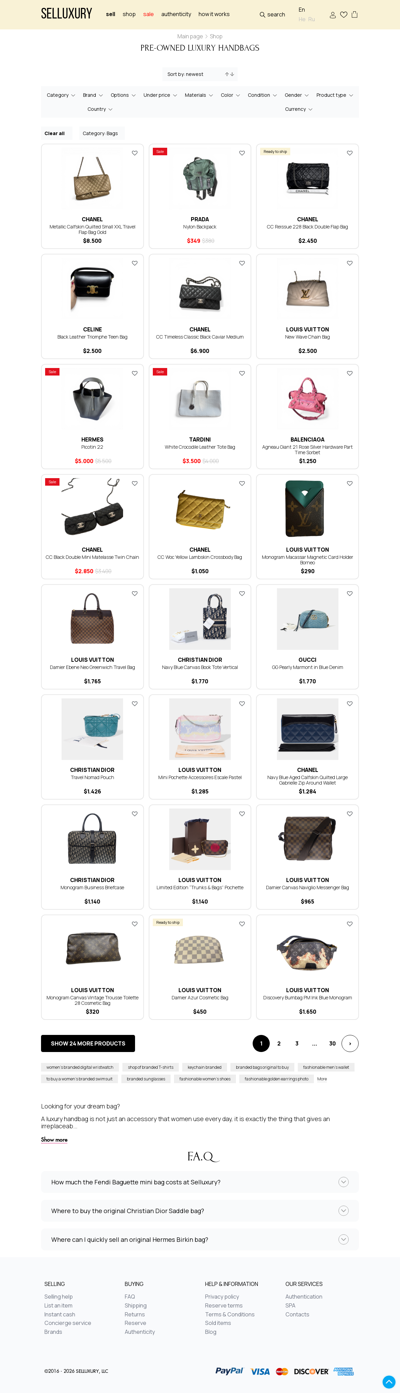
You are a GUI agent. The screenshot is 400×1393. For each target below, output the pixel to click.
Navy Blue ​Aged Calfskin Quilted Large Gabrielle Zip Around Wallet (307, 780)
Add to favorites (134, 153)
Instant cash (59, 1315)
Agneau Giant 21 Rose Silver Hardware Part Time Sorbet (307, 450)
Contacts (297, 1315)
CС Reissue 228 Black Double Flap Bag (307, 226)
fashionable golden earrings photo (276, 1079)
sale (148, 14)
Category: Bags (102, 132)
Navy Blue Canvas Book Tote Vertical (200, 667)
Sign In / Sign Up (333, 15)
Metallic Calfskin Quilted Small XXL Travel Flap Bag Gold (92, 229)
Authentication (303, 1297)
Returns (135, 1315)
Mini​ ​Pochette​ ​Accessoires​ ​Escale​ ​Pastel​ (200, 777)
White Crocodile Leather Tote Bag (200, 447)
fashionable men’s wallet (326, 1067)
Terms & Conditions (230, 1315)
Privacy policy (222, 1297)
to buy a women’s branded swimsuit (79, 1079)
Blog (210, 1332)
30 (332, 1043)
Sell (110, 14)
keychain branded (205, 1067)
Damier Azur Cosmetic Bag (200, 997)
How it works (214, 14)
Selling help (58, 1297)
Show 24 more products (88, 1043)
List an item (58, 1306)
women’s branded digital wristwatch (80, 1067)
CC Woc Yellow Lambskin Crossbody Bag (200, 557)
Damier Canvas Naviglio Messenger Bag (307, 887)
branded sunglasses (146, 1079)
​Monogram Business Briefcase (92, 887)
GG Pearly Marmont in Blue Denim (307, 667)
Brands (53, 1332)
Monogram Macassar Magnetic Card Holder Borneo (307, 560)
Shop (129, 14)
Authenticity (176, 14)
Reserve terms (224, 1306)
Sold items (218, 1323)
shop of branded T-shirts (150, 1067)
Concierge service (67, 1323)
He (302, 19)
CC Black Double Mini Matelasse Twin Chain (92, 557)
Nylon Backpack (199, 226)
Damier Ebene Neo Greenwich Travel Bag (92, 667)
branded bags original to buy (262, 1067)
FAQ (130, 1297)
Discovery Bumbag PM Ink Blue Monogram (307, 997)
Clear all (57, 132)
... (314, 1043)
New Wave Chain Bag (307, 336)
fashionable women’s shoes (204, 1079)
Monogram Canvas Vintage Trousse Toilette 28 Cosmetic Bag (92, 1000)
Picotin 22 (92, 447)
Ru (311, 19)
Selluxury (66, 15)
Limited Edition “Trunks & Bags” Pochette (200, 887)
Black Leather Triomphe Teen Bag (92, 336)
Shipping (136, 1306)
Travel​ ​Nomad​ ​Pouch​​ (92, 777)
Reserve (135, 1323)
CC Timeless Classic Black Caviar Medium (200, 336)
